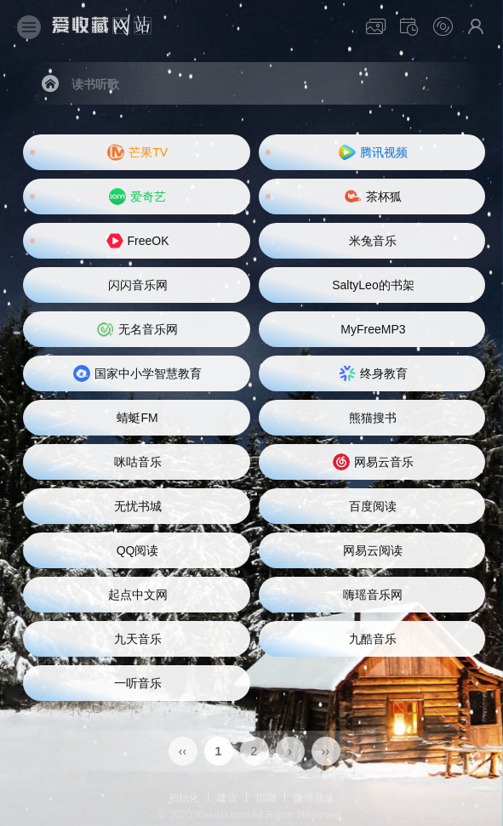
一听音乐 (138, 683)
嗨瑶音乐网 (373, 594)
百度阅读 (373, 506)
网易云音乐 (373, 461)
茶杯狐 (373, 196)
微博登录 (314, 798)
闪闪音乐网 (138, 285)
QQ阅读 (138, 550)
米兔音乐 (373, 241)
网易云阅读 (373, 550)
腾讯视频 (373, 152)
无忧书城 (138, 506)
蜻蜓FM (137, 417)
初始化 (184, 798)
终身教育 (373, 373)
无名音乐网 (137, 329)
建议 (227, 798)
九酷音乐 (373, 639)
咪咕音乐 (138, 462)
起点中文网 (138, 594)
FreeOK (137, 240)
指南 (265, 798)
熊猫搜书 (373, 417)
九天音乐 (138, 639)
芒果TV (137, 152)
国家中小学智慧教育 (137, 373)
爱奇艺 (137, 196)
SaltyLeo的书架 (373, 285)
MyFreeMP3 (372, 329)
